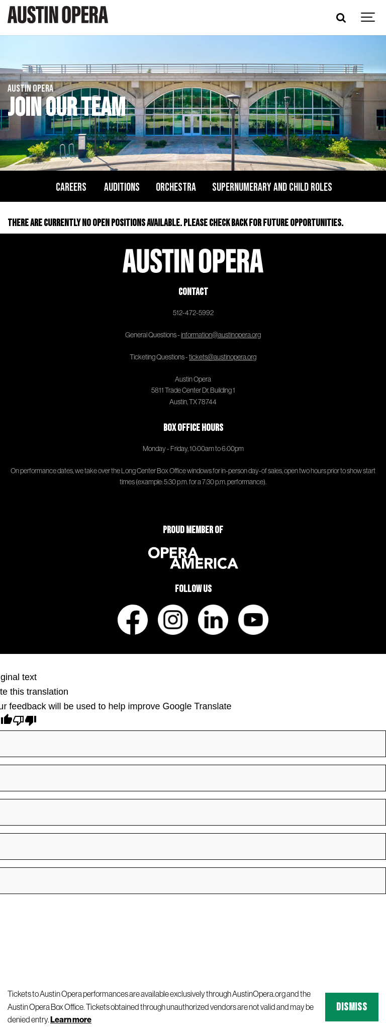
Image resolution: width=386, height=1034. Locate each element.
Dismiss (351, 1007)
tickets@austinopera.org (222, 356)
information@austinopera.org (221, 334)
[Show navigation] (368, 17)
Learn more (70, 1019)
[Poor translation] (25, 722)
